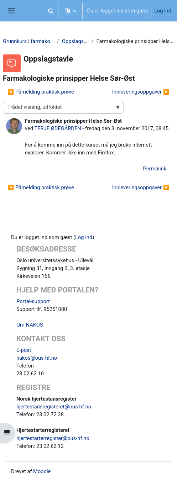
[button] (51, 10)
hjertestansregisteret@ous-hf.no (53, 406)
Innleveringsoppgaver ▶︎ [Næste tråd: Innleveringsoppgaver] (141, 92)
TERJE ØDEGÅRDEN (57, 128)
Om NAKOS (29, 325)
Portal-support (33, 301)
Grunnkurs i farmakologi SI (28, 41)
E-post (23, 350)
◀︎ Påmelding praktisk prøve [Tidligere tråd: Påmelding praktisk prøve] (40, 92)
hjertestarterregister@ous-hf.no (52, 438)
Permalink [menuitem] (154, 168)
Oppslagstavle (75, 41)
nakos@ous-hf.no (36, 358)
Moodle (42, 471)
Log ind (162, 10)
